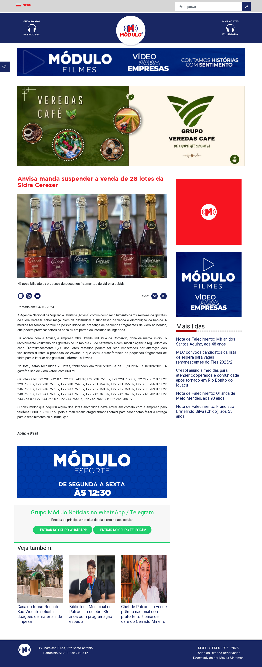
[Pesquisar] (208, 6)
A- (163, 296)
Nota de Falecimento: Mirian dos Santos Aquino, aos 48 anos (205, 342)
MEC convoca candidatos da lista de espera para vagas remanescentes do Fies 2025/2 (206, 357)
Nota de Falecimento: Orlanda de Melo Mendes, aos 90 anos (205, 396)
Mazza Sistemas (231, 658)
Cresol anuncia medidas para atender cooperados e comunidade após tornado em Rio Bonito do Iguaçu (207, 378)
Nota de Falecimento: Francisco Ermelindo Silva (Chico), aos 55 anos (205, 411)
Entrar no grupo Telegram (122, 530)
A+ (155, 296)
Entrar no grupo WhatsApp (62, 530)
